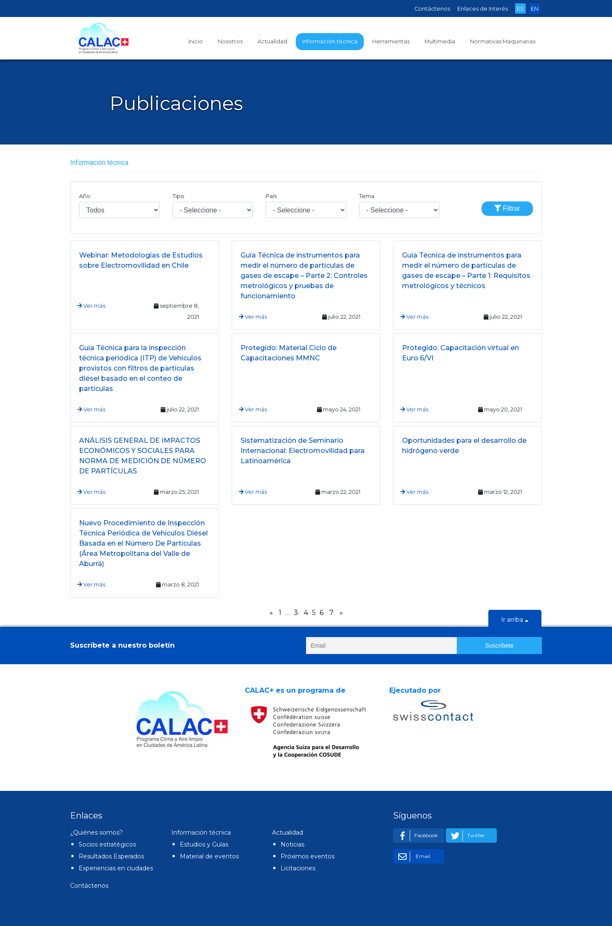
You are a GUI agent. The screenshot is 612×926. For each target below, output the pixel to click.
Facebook (416, 835)
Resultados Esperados (111, 856)
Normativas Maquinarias (503, 41)
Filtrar (507, 208)
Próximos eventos (307, 856)
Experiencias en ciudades (116, 868)
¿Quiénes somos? (96, 832)
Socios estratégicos (107, 844)
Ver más (91, 306)
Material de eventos (209, 856)
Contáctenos (432, 9)
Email (412, 856)
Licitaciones (297, 868)
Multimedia (440, 41)
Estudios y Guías (204, 844)
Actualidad (272, 41)
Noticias (292, 844)
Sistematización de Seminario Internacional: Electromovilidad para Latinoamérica (303, 450)
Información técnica (329, 41)
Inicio (195, 41)
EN (534, 9)
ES (520, 9)
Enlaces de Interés (482, 9)
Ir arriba (515, 620)
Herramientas (391, 41)
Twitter (466, 835)
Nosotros (230, 41)
